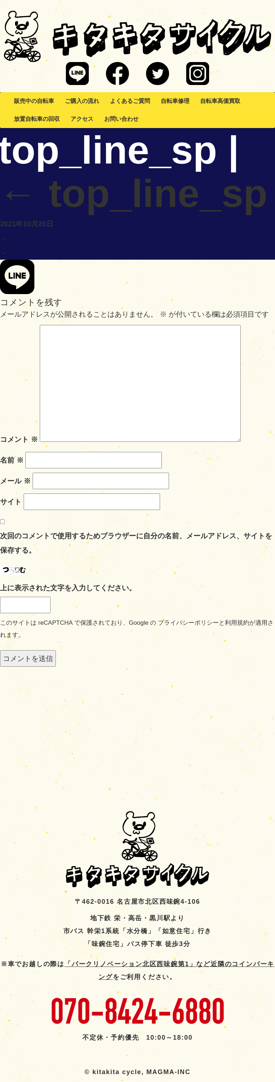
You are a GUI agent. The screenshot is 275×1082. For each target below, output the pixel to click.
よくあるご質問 (130, 101)
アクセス (82, 119)
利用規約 (237, 622)
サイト (10, 502)
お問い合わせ (121, 119)
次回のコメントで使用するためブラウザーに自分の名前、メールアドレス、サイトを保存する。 (136, 543)
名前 (12, 460)
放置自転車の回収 (37, 119)
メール (15, 481)
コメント (19, 439)
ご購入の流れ (82, 101)
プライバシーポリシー (188, 622)
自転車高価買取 (220, 101)
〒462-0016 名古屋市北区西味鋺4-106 (137, 901)
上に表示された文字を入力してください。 (68, 588)
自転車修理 (175, 101)
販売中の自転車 (34, 101)
